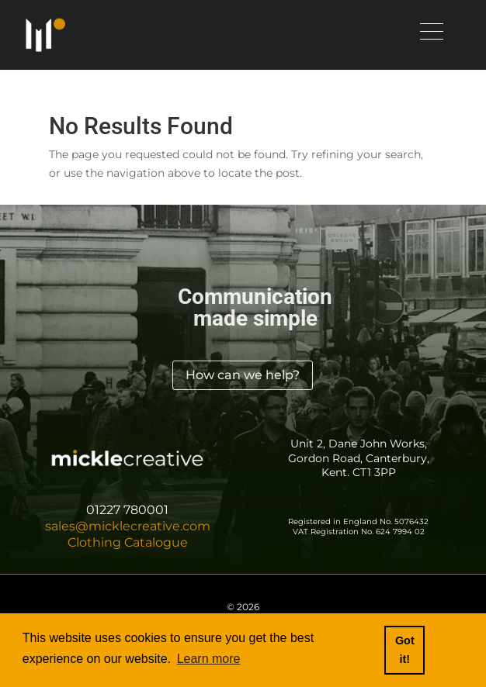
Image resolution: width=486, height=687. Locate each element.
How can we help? (243, 375)
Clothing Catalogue (128, 542)
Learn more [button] (209, 658)
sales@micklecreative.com (127, 526)
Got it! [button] (405, 649)
